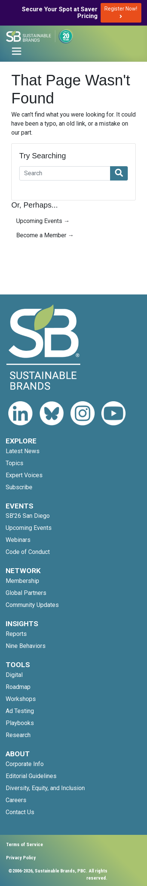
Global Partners (26, 592)
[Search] (64, 173)
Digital (14, 674)
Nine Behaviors (26, 645)
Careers (16, 800)
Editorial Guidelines (31, 776)
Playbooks (20, 723)
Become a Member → (45, 235)
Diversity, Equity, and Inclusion (45, 788)
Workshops (21, 698)
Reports (16, 633)
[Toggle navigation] (16, 51)
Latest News (23, 451)
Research (18, 735)
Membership (22, 580)
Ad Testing (20, 711)
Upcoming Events (29, 527)
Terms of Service (24, 844)
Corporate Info (25, 764)
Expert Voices (24, 475)
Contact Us (20, 812)
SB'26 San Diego (28, 515)
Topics (14, 463)
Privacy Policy (21, 857)
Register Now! (120, 12)
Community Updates (32, 604)
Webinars (18, 539)
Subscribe (19, 487)
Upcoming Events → (43, 221)
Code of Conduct (28, 551)
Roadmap (18, 686)
